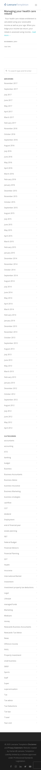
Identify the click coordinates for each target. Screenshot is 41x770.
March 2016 (9, 174)
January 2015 (9, 253)
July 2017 (7, 94)
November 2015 (10, 196)
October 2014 (9, 270)
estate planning (10, 531)
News (6, 638)
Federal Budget (10, 542)
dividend (7, 514)
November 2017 (10, 83)
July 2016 (7, 151)
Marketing (8, 610)
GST (6, 559)
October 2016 (9, 134)
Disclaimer (32, 744)
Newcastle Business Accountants (17, 627)
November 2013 (10, 332)
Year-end (8, 723)
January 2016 (9, 185)
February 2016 (10, 179)
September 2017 (11, 89)
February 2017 (10, 123)
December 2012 (10, 388)
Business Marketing (12, 491)
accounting (8, 446)
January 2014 (9, 320)
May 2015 (8, 230)
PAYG (6, 649)
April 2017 (8, 111)
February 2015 (10, 247)
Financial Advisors (11, 548)
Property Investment (12, 655)
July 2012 (7, 411)
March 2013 (9, 371)
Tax (5, 694)
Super (6, 683)
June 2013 (8, 360)
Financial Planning (11, 553)
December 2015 (10, 191)
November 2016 (10, 128)
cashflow (7, 502)
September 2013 (11, 343)
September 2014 (11, 275)
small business (10, 661)
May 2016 (8, 162)
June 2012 (8, 416)
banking (7, 457)
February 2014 (10, 315)
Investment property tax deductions (19, 587)
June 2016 (8, 157)
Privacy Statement (15, 748)
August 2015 (9, 213)
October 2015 (9, 202)
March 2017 (9, 117)
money (7, 621)
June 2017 (8, 100)
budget (7, 463)
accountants (9, 440)
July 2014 (7, 286)
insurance (8, 570)
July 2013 (7, 354)
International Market (12, 576)
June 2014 (8, 292)
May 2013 (8, 366)
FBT (5, 536)
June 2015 (8, 224)
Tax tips (7, 47)
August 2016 (9, 145)
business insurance (12, 486)
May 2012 (8, 422)
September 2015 (11, 207)
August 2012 (9, 405)
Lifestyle (7, 598)
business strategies (12, 497)
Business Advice (10, 480)
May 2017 (8, 106)
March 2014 (9, 309)
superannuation (10, 689)
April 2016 (8, 168)
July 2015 (7, 219)
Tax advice (8, 700)
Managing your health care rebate (20, 12)
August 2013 (9, 349)
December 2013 (10, 326)
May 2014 (8, 298)
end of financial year (12, 525)
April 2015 (8, 236)
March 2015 (9, 241)
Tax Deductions (10, 706)
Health (7, 565)
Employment (9, 519)
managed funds (10, 604)
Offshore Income (11, 644)
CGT (6, 508)
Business (8, 468)
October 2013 (9, 337)
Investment (8, 581)
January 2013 (9, 383)
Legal (6, 593)
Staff (6, 678)
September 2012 (11, 399)
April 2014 (8, 304)
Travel (6, 717)
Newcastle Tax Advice (13, 632)
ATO (6, 452)
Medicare (8, 615)
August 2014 (9, 281)
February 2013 (10, 377)
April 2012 (8, 428)
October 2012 (9, 394)
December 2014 (10, 258)
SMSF (6, 666)
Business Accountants (13, 474)
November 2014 (10, 264)
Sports (7, 672)
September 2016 (11, 140)
